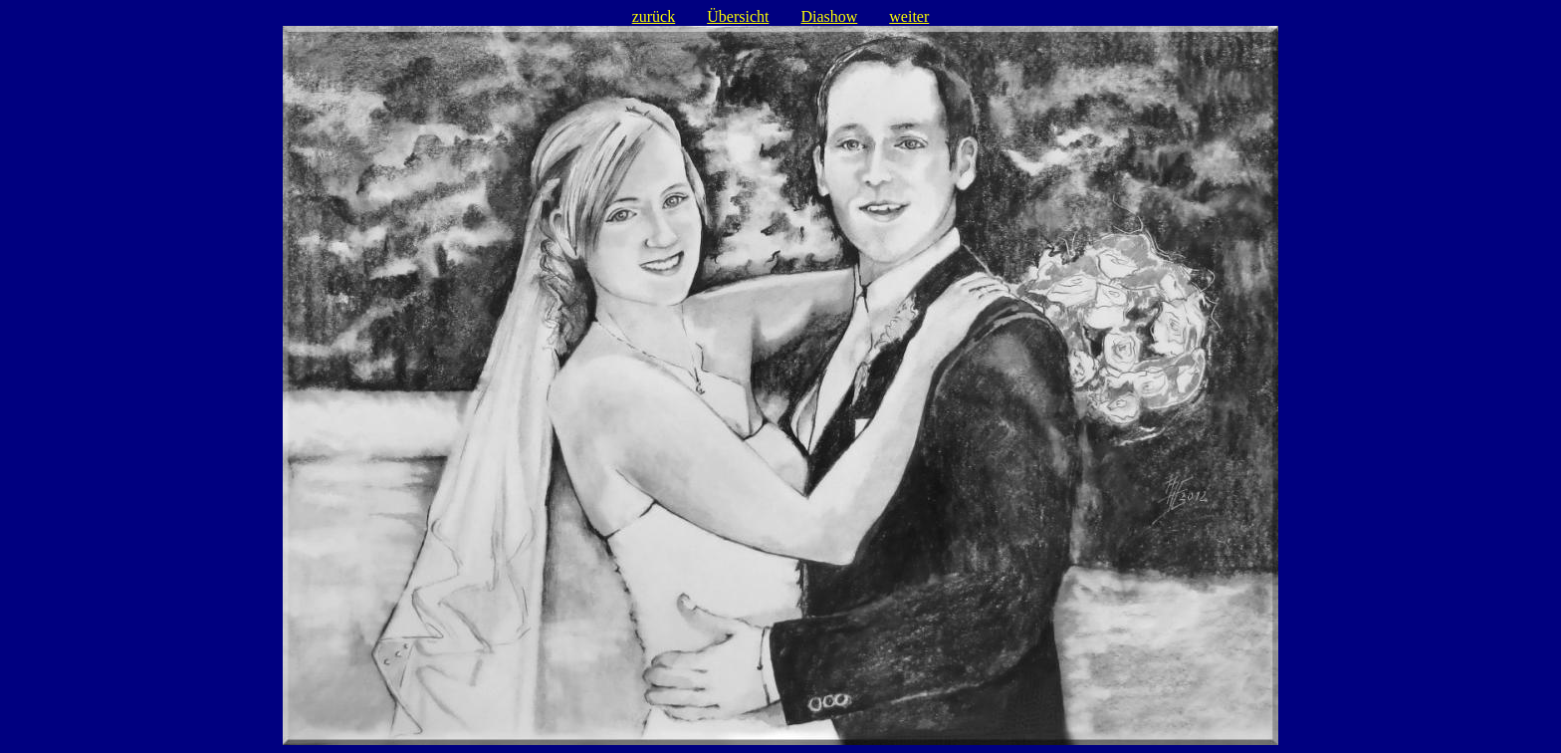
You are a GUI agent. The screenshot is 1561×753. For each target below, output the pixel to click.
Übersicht (738, 16)
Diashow (828, 16)
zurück (654, 16)
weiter (909, 16)
